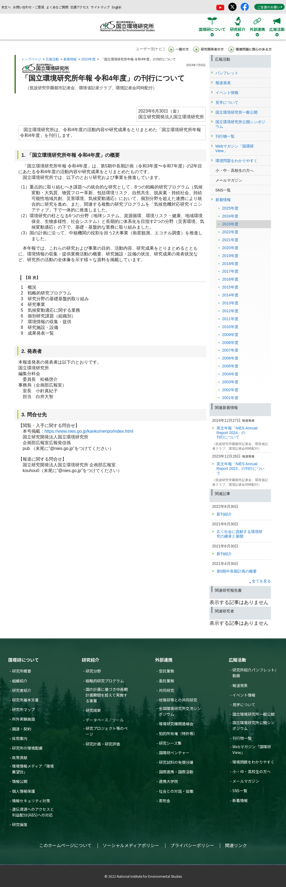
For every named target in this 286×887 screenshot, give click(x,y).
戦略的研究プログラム (105, 680)
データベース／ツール (105, 720)
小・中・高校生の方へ (251, 771)
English (116, 7)
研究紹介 (90, 659)
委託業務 (166, 680)
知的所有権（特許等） (178, 733)
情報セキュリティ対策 (31, 800)
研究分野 (93, 671)
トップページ (31, 59)
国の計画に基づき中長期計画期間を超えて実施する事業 (107, 694)
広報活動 (52, 59)
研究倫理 (19, 824)
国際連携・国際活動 (176, 771)
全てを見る (261, 581)
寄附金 (164, 800)
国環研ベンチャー (174, 752)
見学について (243, 704)
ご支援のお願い (269, 7)
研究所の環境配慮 (27, 748)
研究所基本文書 (25, 700)
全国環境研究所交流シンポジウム (180, 711)
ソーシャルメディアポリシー (131, 845)
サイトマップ (100, 7)
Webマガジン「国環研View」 (251, 749)
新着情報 (70, 59)
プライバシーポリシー (192, 845)
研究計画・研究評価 (103, 744)
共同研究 (166, 690)
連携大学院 (168, 781)
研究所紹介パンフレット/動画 (254, 672)
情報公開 (19, 781)
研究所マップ (23, 709)
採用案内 (19, 738)
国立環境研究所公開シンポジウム (253, 725)
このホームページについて (65, 845)
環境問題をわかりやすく (253, 762)
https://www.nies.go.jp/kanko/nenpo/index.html (89, 431)
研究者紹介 (21, 690)
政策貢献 (19, 757)
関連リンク (236, 845)
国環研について (23, 659)
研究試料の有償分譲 (176, 762)
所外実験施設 (23, 719)
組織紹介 (19, 680)
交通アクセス (79, 7)
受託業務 (166, 671)
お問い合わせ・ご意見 (28, 7)
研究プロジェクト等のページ (107, 731)
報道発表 (240, 685)
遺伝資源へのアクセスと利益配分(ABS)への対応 (33, 812)
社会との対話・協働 (176, 791)
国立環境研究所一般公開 (253, 714)
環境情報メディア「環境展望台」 (33, 768)
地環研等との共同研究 (178, 700)
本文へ (6, 7)
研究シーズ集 (170, 743)
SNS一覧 (239, 790)
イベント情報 (243, 695)
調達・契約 (21, 729)
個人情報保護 (23, 791)
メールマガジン (245, 781)
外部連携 (164, 659)
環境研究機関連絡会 (176, 723)
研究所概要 (21, 671)
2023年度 (88, 59)
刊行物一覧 (242, 738)
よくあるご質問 (57, 7)
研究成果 (93, 710)
